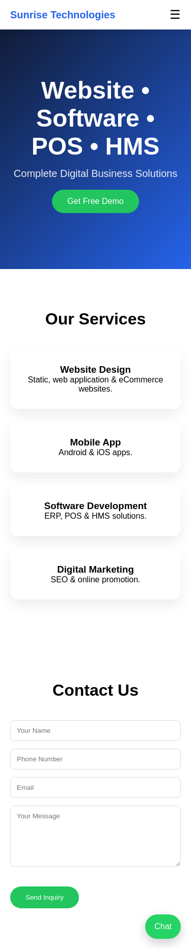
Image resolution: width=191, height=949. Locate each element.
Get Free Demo (95, 201)
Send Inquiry (44, 897)
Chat (163, 926)
